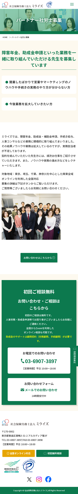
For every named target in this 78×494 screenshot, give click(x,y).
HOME (5, 37)
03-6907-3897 (41, 361)
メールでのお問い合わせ (41, 390)
